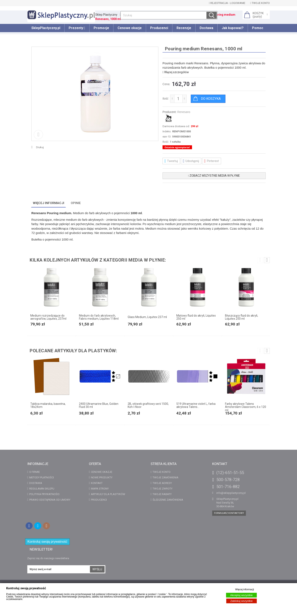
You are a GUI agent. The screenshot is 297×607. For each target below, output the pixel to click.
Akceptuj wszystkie (241, 595)
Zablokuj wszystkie (241, 600)
